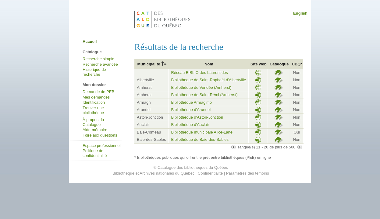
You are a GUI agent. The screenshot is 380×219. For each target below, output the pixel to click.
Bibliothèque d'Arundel (191, 109)
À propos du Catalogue (93, 122)
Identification (94, 102)
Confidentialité (210, 173)
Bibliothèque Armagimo (191, 102)
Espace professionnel (101, 145)
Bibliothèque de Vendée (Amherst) (201, 87)
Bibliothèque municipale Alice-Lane (202, 132)
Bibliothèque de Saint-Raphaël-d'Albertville (208, 80)
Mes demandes (96, 97)
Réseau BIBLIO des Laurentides (199, 72)
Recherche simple (98, 59)
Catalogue (279, 64)
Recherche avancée (100, 64)
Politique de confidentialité (95, 153)
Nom (208, 64)
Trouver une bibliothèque (93, 110)
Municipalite (148, 64)
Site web (258, 64)
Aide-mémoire (95, 129)
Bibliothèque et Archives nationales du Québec (153, 173)
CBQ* (297, 64)
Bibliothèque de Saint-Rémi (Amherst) (204, 94)
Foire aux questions (100, 135)
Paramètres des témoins (247, 173)
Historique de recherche (94, 72)
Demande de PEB (98, 91)
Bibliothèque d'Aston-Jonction (197, 117)
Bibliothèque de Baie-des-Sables (200, 139)
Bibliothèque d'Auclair (190, 124)
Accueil (90, 41)
